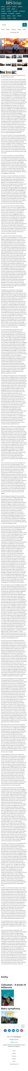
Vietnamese (11, 13)
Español (3, 11)
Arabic (13, 8)
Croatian (4, 18)
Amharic (18, 13)
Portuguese (22, 11)
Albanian (20, 15)
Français (14, 6)
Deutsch (20, 6)
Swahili (9, 18)
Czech (18, 8)
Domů (2, 29)
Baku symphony (10, 1008)
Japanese (15, 11)
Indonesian (4, 13)
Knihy (24, 29)
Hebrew (9, 15)
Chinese (9, 11)
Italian (3, 8)
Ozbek (14, 18)
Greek (14, 15)
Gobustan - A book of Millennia (13, 986)
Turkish (8, 8)
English (3, 6)
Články (8, 29)
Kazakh (3, 15)
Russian (9, 6)
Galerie (19, 29)
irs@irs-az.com (14, 1042)
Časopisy (13, 29)
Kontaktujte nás (14, 32)
